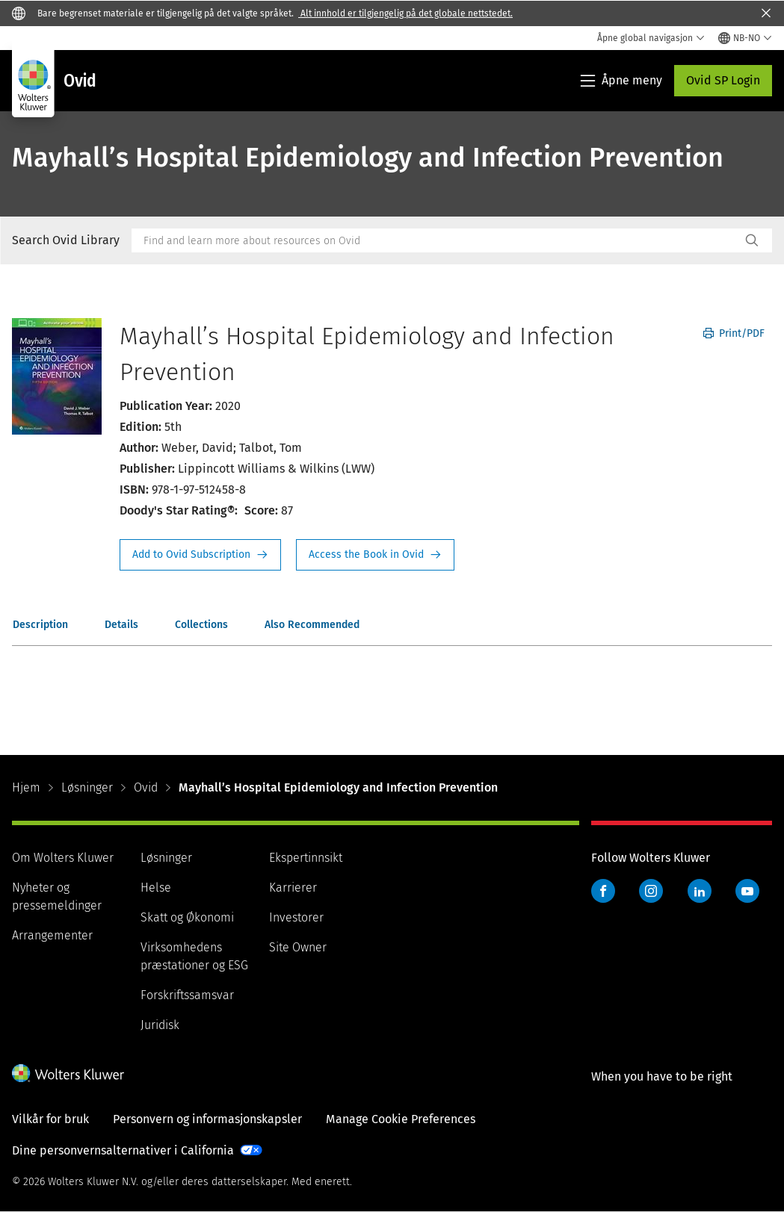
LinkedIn (700, 891)
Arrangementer (52, 935)
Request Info (200, 555)
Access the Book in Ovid (375, 555)
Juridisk (160, 1025)
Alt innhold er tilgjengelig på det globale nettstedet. (405, 13)
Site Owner (298, 947)
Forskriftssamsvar (187, 995)
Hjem (26, 787)
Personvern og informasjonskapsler (207, 1119)
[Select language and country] (745, 38)
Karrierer (293, 887)
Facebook (603, 891)
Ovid (146, 787)
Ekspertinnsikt (305, 858)
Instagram (651, 891)
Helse (156, 887)
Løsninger (87, 787)
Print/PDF (734, 333)
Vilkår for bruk (50, 1119)
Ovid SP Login (723, 80)
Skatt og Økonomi (187, 917)
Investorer (296, 917)
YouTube (747, 891)
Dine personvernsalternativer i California (123, 1150)
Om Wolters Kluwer (63, 858)
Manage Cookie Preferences (400, 1119)
